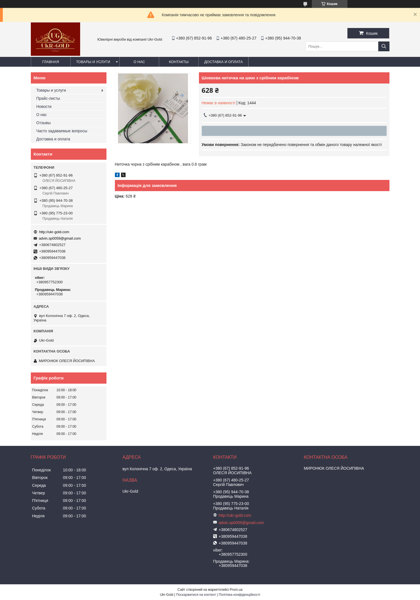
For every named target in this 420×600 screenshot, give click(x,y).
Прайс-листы (48, 98)
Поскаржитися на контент (196, 595)
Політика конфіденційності (239, 595)
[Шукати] (383, 46)
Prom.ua (236, 590)
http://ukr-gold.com (54, 232)
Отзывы (43, 123)
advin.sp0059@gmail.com (60, 238)
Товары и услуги (93, 62)
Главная (50, 62)
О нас (139, 62)
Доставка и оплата (223, 62)
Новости (44, 106)
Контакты (179, 62)
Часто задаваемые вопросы (61, 131)
